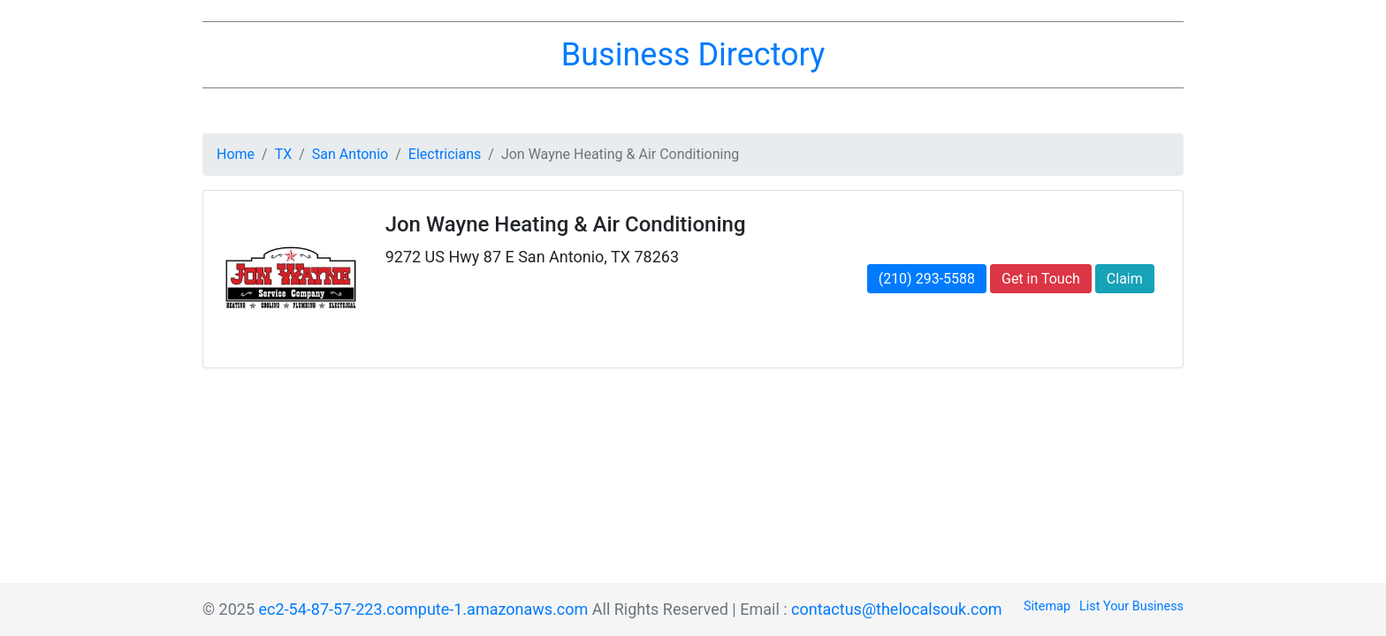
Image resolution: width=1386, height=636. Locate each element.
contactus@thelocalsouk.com (896, 609)
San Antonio (350, 154)
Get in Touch (1040, 278)
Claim (1125, 278)
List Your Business (1131, 606)
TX (284, 154)
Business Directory (693, 54)
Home (236, 154)
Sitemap (1047, 606)
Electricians (444, 154)
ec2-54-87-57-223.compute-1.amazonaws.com (424, 609)
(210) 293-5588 (927, 278)
